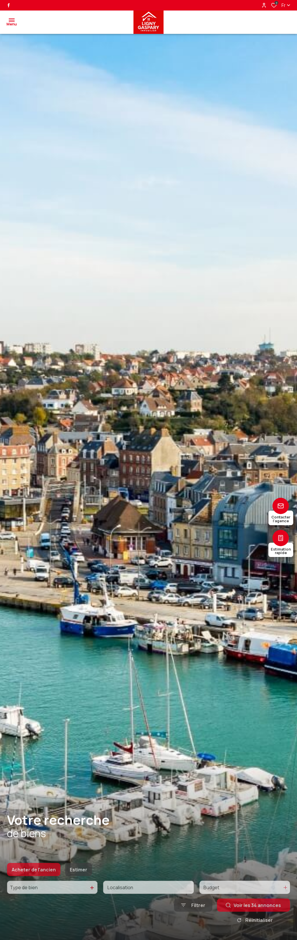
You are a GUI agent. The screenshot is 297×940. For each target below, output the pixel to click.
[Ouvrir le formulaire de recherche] (193, 919)
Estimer (78, 884)
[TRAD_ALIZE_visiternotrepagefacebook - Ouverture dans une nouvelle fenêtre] (9, 5)
